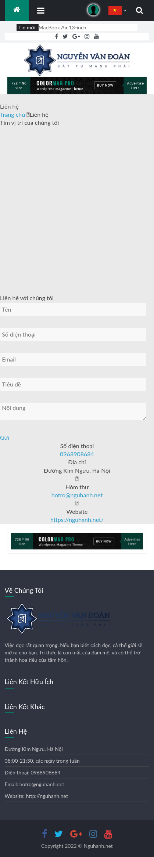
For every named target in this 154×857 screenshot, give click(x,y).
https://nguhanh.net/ (77, 519)
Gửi (5, 437)
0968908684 (77, 453)
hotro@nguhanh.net (77, 494)
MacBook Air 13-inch (62, 27)
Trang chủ (13, 114)
